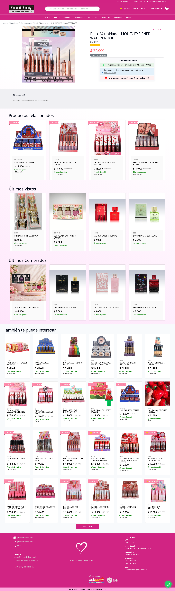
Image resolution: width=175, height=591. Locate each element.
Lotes (128, 17)
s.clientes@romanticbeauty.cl (25, 560)
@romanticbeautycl (23, 537)
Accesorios (106, 17)
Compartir (158, 29)
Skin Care (118, 17)
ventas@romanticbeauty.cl (24, 557)
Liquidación (125, 9)
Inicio (47, 17)
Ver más (87, 526)
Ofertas (135, 9)
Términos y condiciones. (23, 567)
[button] (97, 8)
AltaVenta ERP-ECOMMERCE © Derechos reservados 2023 (87, 589)
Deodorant (80, 17)
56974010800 (124, 1)
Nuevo (56, 17)
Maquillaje (93, 17)
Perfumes (67, 17)
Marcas (142, 9)
